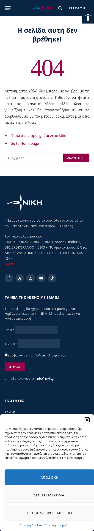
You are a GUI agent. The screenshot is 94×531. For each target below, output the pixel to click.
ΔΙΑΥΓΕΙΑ (12, 264)
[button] (88, 18)
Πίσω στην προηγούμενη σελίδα (38, 135)
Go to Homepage (25, 143)
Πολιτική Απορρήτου (50, 355)
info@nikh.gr (45, 378)
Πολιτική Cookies (31, 525)
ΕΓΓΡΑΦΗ (77, 8)
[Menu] (8, 8)
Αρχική (10, 412)
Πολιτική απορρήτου (58, 525)
